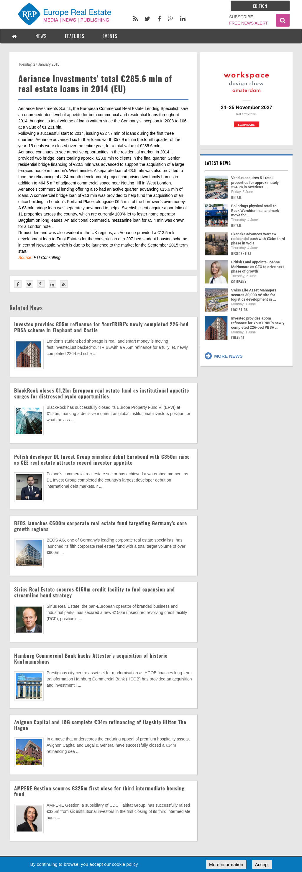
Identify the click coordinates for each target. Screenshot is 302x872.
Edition (260, 6)
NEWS (41, 36)
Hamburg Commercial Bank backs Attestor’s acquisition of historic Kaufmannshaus (91, 658)
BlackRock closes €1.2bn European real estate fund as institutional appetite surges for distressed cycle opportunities (101, 393)
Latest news (218, 163)
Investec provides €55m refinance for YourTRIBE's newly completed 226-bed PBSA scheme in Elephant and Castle (101, 327)
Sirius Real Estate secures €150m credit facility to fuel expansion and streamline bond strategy (94, 592)
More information (226, 864)
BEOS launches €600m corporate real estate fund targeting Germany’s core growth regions (100, 526)
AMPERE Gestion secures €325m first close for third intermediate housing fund (99, 791)
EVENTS (110, 36)
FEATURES (74, 36)
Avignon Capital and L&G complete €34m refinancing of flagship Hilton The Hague (100, 725)
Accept (262, 864)
